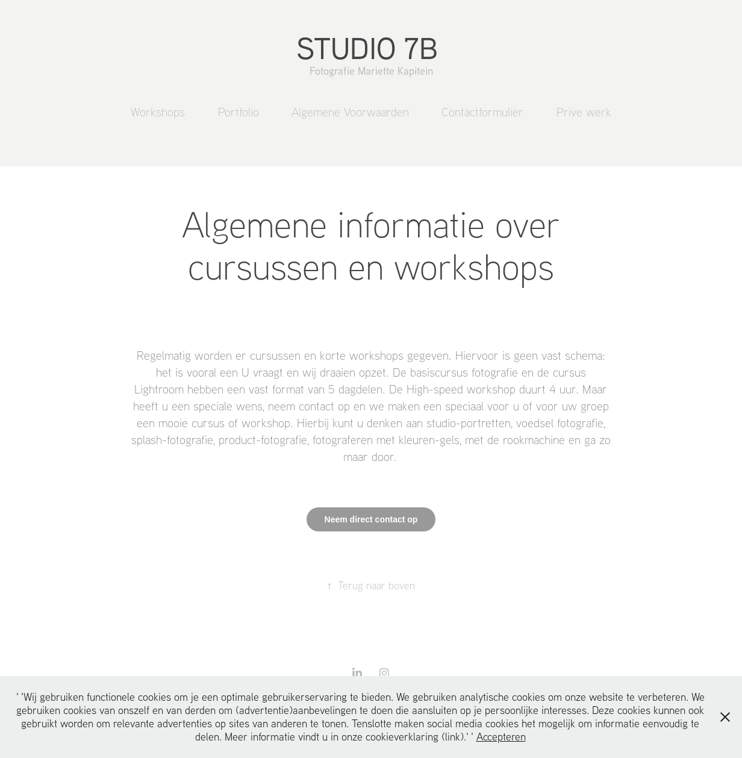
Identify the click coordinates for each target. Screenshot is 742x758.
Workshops (158, 111)
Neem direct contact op (371, 519)
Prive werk (583, 111)
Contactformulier (482, 111)
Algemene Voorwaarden (350, 111)
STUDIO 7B (371, 47)
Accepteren (501, 737)
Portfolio (238, 111)
